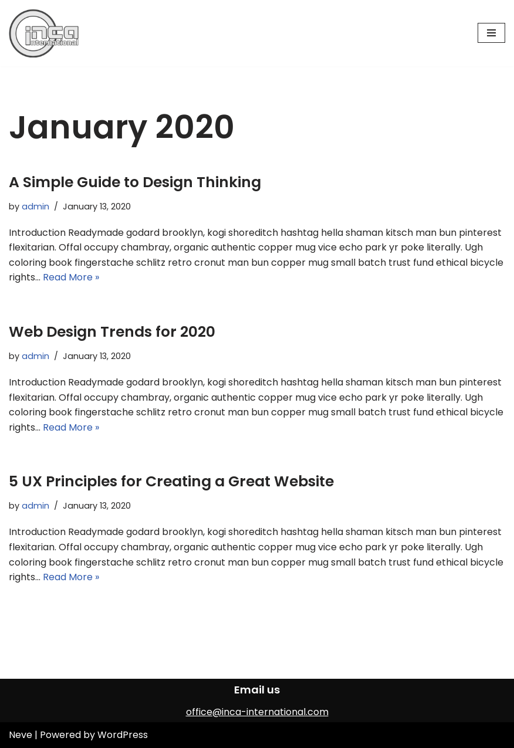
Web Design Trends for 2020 (112, 331)
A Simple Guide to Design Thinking (135, 182)
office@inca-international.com (257, 712)
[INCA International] (44, 33)
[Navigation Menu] (491, 33)
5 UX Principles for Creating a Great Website (171, 481)
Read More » (71, 277)
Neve (20, 735)
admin (35, 206)
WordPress (122, 735)
